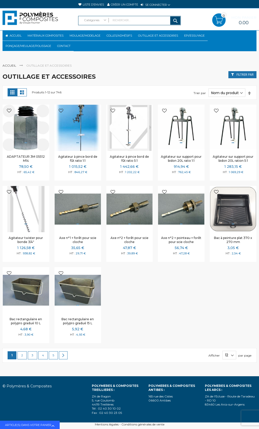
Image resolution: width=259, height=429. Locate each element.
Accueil (10, 74)
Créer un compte (124, 4)
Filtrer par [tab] (245, 83)
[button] (9, 120)
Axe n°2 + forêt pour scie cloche (129, 248)
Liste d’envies (93, 4)
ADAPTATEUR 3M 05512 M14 (26, 167)
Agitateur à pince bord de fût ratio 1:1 (77, 167)
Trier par (199, 101)
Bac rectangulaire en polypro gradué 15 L (77, 330)
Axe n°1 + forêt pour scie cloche (77, 248)
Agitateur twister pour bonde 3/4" (26, 248)
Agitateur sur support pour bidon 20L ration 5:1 (233, 167)
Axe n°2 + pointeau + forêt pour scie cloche (181, 248)
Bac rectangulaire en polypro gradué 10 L (26, 330)
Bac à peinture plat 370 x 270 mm (233, 248)
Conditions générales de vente (142, 424)
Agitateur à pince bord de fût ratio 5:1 (129, 167)
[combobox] (129, 20)
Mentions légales (107, 424)
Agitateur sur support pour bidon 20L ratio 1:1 (181, 167)
